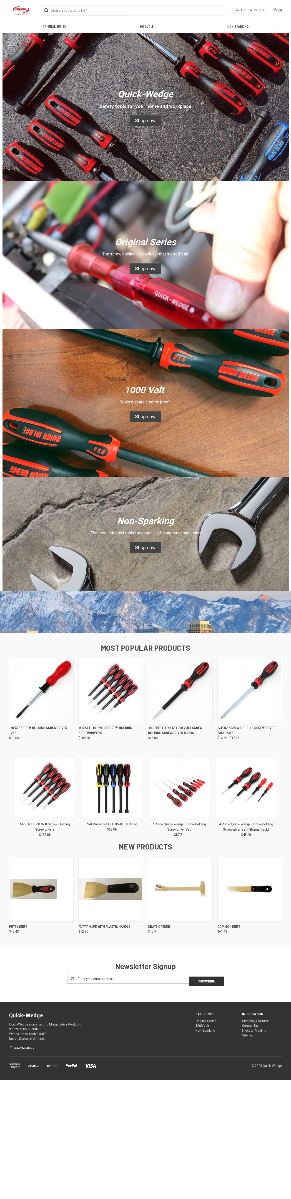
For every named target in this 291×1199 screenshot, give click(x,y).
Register (260, 10)
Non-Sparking (237, 26)
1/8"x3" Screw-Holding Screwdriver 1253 (38, 852)
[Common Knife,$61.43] (249, 1010)
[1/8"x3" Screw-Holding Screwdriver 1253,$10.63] (41, 811)
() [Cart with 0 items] (277, 10)
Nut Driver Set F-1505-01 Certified (112, 946)
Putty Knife (18, 1048)
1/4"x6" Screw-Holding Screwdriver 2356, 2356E (246, 852)
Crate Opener (159, 1048)
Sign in (244, 10)
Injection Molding (254, 1149)
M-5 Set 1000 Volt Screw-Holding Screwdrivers (105, 852)
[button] (145, 120)
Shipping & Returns (255, 1140)
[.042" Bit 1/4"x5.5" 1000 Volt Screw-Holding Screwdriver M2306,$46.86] (180, 811)
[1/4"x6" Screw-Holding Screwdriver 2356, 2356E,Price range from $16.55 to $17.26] (249, 811)
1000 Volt (146, 26)
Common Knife (229, 1048)
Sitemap (248, 1154)
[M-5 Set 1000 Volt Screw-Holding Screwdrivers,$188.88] (110, 811)
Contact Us (250, 1144)
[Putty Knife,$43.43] (41, 1010)
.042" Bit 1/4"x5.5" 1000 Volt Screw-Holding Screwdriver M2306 (175, 852)
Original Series (54, 26)
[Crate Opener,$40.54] (180, 1010)
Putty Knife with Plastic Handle (104, 1048)
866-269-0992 (23, 1167)
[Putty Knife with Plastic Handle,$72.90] (110, 1010)
